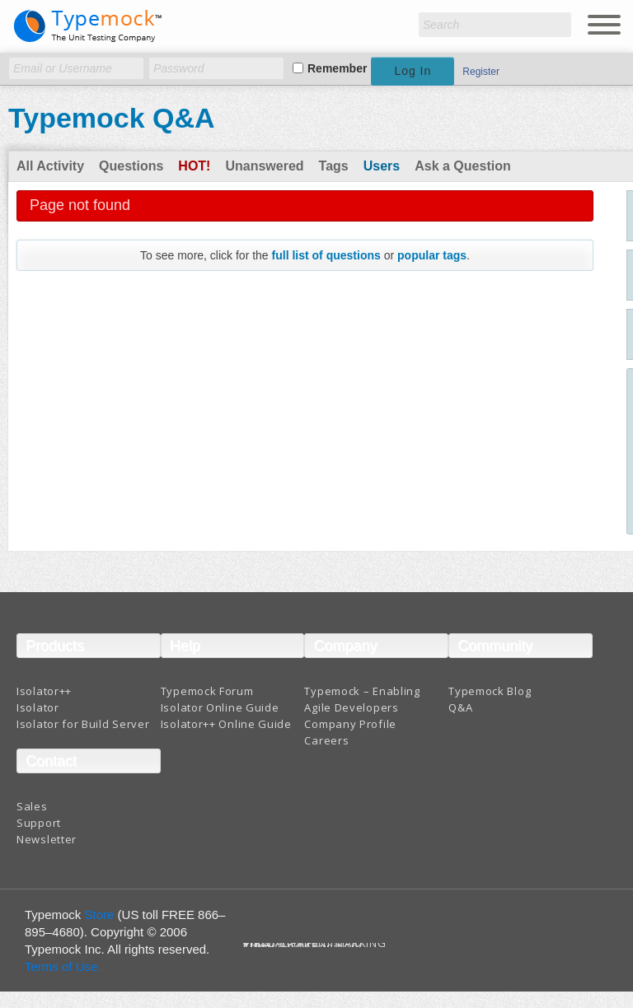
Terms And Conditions (303, 946)
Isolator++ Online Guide (226, 723)
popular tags (432, 255)
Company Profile (350, 723)
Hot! (194, 166)
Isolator (37, 707)
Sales (32, 806)
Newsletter (46, 839)
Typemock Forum (207, 691)
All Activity (50, 166)
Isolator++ (44, 691)
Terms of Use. (63, 966)
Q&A (460, 707)
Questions (131, 166)
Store (100, 915)
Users (381, 166)
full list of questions (326, 255)
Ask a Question (462, 166)
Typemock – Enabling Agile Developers (362, 699)
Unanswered (264, 166)
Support (38, 822)
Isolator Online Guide (220, 707)
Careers (326, 740)
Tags (334, 166)
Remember (337, 68)
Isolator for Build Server (83, 723)
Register (480, 71)
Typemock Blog (489, 691)
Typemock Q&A (111, 117)
